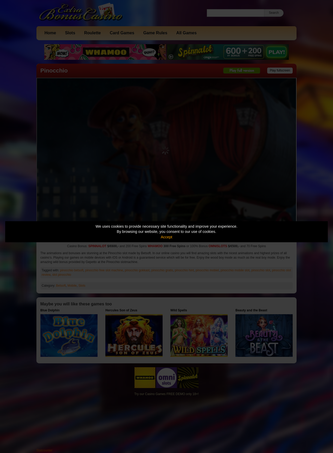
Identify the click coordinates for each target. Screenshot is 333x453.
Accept (166, 237)
